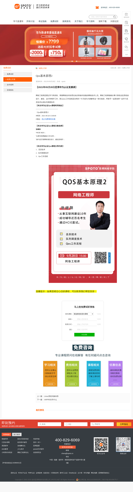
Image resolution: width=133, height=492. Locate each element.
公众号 (126, 48)
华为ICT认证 (22, 473)
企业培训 (126, 23)
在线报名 (10, 90)
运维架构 (39, 473)
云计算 (80, 473)
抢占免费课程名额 (48, 119)
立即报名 (124, 424)
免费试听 (10, 74)
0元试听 (84, 335)
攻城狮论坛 (21, 446)
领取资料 (126, 32)
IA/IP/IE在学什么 (50, 400)
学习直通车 (18, 21)
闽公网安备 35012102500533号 (88, 479)
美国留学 (5, 446)
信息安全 (46, 473)
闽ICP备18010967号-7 (110, 479)
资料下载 (103, 21)
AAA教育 (5, 449)
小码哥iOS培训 (7, 452)
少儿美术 (20, 449)
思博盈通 (36, 446)
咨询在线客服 (67, 447)
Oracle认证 (73, 473)
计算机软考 (55, 473)
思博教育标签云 (103, 473)
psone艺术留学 (38, 449)
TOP (126, 54)
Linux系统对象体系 (51, 396)
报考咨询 (126, 15)
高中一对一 (37, 442)
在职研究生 (37, 452)
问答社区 (115, 21)
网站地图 (94, 473)
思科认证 (14, 473)
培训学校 (36, 439)
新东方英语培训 (23, 439)
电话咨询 (126, 40)
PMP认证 (31, 473)
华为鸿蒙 (87, 473)
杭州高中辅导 (22, 442)
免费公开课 (11, 79)
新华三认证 (64, 473)
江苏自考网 (6, 442)
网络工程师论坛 (23, 452)
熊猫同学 (5, 439)
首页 (119, 68)
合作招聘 (10, 85)
